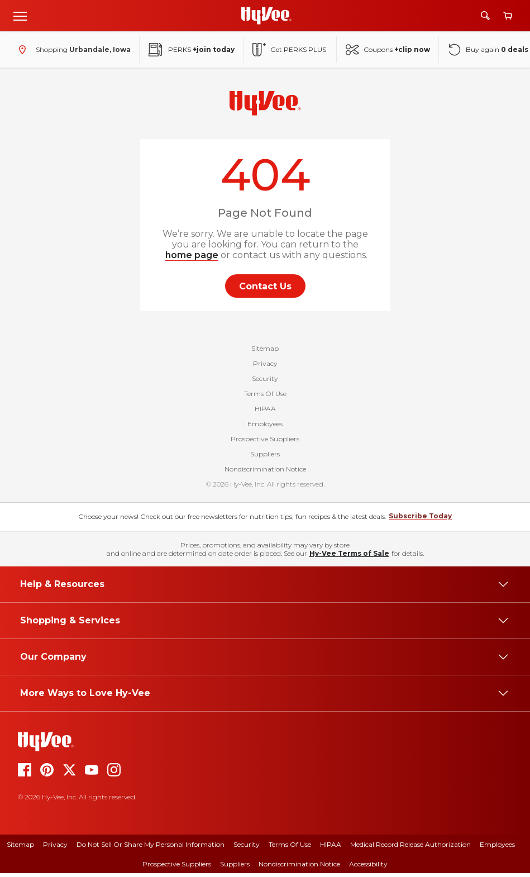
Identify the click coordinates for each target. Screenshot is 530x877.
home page (191, 255)
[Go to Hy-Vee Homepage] (266, 16)
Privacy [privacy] (55, 848)
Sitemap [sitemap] (20, 848)
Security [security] (246, 848)
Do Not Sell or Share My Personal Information (151, 848)
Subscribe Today (420, 520)
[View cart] (508, 16)
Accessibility (368, 868)
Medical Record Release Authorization (410, 848)
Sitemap (265, 352)
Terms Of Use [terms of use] (290, 848)
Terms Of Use (265, 397)
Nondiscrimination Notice (265, 473)
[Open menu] (20, 15)
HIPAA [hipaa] (330, 848)
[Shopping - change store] (72, 49)
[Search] (485, 16)
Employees (265, 427)
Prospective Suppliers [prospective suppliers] (176, 868)
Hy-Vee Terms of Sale (349, 557)
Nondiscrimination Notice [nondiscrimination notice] (299, 868)
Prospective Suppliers (265, 442)
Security (265, 382)
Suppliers (265, 458)
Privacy (265, 367)
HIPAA (265, 412)
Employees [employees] (497, 848)
